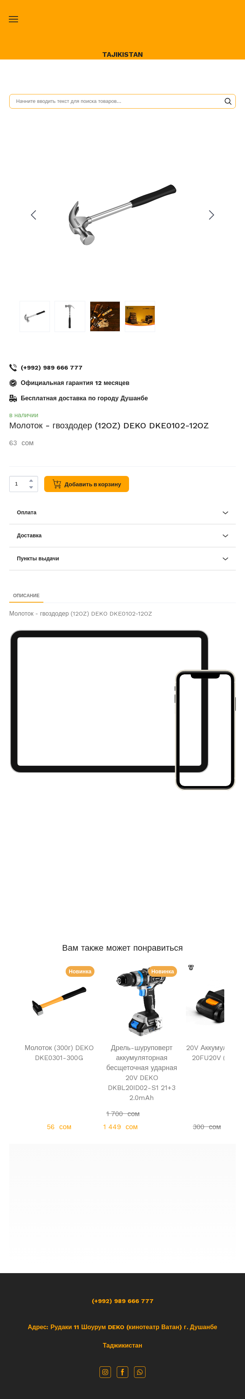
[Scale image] (109, 701)
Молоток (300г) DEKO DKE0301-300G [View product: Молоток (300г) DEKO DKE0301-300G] (59, 1053)
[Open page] (122, 27)
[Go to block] (122, 1205)
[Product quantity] (21, 484)
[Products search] (122, 101)
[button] (228, 101)
